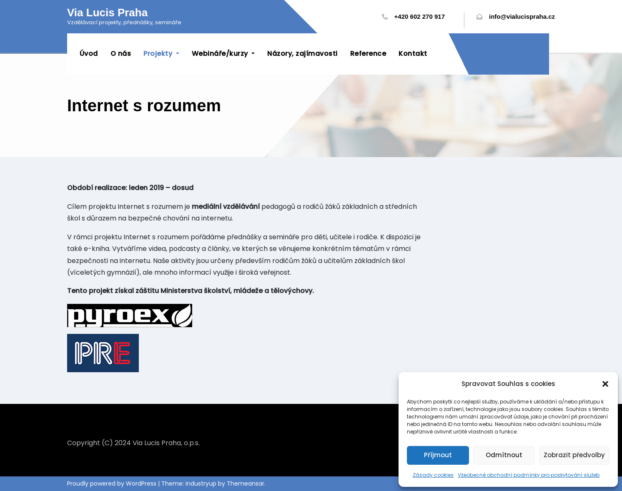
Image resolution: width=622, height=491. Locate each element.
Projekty (162, 53)
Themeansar (245, 483)
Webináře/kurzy (223, 53)
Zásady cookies (433, 474)
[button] (605, 384)
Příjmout (438, 455)
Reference (368, 53)
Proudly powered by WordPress (112, 483)
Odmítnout (504, 455)
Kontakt (413, 53)
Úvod (89, 53)
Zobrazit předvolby (574, 455)
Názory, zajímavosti (303, 53)
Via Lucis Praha (107, 12)
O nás (120, 53)
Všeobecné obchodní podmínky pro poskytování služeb (528, 474)
